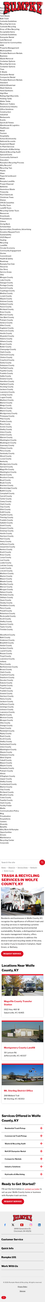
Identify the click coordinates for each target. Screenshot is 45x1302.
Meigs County (5, 405)
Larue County (5, 557)
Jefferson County (7, 544)
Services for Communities (11, 43)
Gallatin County (6, 523)
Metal (2, 179)
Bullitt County (5, 491)
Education (4, 160)
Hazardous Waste (7, 189)
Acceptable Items (7, 32)
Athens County (6, 341)
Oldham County (6, 597)
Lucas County (5, 459)
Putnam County (6, 320)
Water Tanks (5, 101)
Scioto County (6, 427)
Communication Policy (9, 811)
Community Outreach (9, 157)
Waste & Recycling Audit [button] (15, 1144)
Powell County (6, 611)
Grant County (5, 525)
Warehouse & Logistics (9, 125)
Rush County (5, 736)
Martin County (6, 715)
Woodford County (7, 635)
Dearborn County (7, 677)
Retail (2, 131)
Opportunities (6, 832)
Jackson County (6, 389)
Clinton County (6, 357)
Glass (2, 173)
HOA (2, 45)
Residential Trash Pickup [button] (15, 1128)
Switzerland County (8, 744)
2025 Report (5, 237)
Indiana (3, 661)
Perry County (5, 451)
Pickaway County (7, 416)
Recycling (4, 243)
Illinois (2, 773)
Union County (5, 432)
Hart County (5, 539)
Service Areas (6, 272)
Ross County (5, 424)
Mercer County (6, 408)
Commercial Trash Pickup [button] (16, 1136)
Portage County (6, 285)
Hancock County (7, 331)
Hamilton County (7, 381)
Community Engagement (10, 251)
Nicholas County (7, 595)
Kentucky (4, 461)
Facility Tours (5, 205)
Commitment (5, 256)
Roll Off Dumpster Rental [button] (15, 1151)
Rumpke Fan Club (7, 264)
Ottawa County (6, 448)
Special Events (6, 155)
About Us (4, 267)
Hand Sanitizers (6, 91)
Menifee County (6, 584)
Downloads (5, 216)
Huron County (5, 307)
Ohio (2, 275)
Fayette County (6, 371)
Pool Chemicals (6, 195)
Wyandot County (7, 336)
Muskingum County (8, 443)
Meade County (6, 581)
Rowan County (6, 653)
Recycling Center (7, 840)
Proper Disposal (7, 184)
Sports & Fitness (7, 123)
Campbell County (7, 493)
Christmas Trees (7, 197)
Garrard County (6, 467)
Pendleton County (7, 605)
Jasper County (6, 779)
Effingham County (7, 776)
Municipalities (6, 51)
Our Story (4, 269)
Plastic (3, 171)
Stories (3, 253)
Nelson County (6, 592)
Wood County (5, 456)
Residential (4, 8)
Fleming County (6, 517)
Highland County (7, 384)
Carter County (6, 499)
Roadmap (4, 261)
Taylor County (5, 627)
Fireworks (4, 192)
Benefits (3, 827)
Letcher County (6, 565)
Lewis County (5, 568)
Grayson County (6, 528)
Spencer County (6, 624)
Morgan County (6, 277)
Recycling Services (8, 24)
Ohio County (5, 723)
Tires (2, 69)
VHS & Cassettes (7, 203)
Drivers (3, 835)
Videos (3, 221)
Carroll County (6, 496)
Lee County (4, 560)
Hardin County (6, 333)
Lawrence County (7, 392)
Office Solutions (6, 109)
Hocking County (6, 387)
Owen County (5, 600)
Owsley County (6, 603)
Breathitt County (7, 643)
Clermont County (7, 355)
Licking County (6, 395)
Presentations (6, 219)
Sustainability (5, 235)
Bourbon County (7, 477)
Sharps (3, 200)
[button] (42, 862)
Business (3, 56)
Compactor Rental (7, 77)
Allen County (5, 325)
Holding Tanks (6, 99)
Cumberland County (8, 784)
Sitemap (22, 1291)
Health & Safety (6, 259)
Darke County (5, 363)
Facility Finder (6, 805)
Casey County (5, 501)
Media (2, 808)
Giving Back (5, 224)
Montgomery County (8, 413)
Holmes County (6, 301)
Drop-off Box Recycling (9, 29)
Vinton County (6, 435)
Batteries (4, 187)
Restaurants (5, 117)
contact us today (32, 1189)
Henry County (5, 541)
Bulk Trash (4, 19)
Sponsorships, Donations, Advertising (15, 229)
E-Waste (3, 72)
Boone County (6, 475)
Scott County (5, 619)
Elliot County (5, 509)
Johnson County (6, 709)
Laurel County (6, 651)
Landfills (3, 245)
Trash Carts (4, 13)
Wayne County (6, 299)
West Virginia (5, 757)
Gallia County (5, 376)
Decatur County (6, 680)
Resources (4, 213)
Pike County (5, 419)
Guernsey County (7, 445)
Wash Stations (6, 88)
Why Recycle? (6, 165)
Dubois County (6, 683)
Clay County (5, 507)
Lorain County (6, 296)
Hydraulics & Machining (10, 149)
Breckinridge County (8, 488)
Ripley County (5, 733)
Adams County (6, 339)
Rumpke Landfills (7, 181)
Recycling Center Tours (9, 211)
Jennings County (7, 707)
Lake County (5, 280)
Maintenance (5, 838)
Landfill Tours (5, 208)
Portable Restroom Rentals (11, 53)
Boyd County (5, 480)
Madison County (7, 400)
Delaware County (7, 365)
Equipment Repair (7, 144)
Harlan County (6, 645)
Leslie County (5, 563)
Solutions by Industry (8, 107)
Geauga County (6, 283)
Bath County (5, 637)
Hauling (3, 240)
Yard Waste (5, 16)
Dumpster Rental (7, 37)
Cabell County (6, 760)
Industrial (4, 115)
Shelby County (6, 429)
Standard (4, 83)
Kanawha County (7, 768)
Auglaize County (7, 328)
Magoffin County (7, 469)
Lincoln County (6, 571)
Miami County (6, 411)
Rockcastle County (8, 616)
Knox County (5, 312)
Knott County (5, 552)
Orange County (6, 725)
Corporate (4, 843)
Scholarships (5, 227)
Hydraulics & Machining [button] (15, 1174)
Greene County (6, 379)
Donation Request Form (10, 232)
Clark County (5, 352)
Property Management (9, 48)
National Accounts (7, 141)
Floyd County (5, 656)
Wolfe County (5, 632)
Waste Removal (6, 11)
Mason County (6, 579)
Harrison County (7, 536)
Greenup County (7, 531)
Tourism (3, 133)
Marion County (6, 403)
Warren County (6, 437)
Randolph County (7, 731)
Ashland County (6, 304)
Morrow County (6, 315)
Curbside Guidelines (8, 21)
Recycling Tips (6, 168)
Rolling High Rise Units (9, 96)
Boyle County (5, 483)
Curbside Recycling (8, 27)
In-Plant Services (7, 147)
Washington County (8, 440)
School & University (8, 139)
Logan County (6, 397)
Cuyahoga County (7, 291)
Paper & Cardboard (8, 176)
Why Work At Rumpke (9, 830)
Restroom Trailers (7, 104)
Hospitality (4, 136)
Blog (2, 813)
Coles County (5, 797)
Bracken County (6, 485)
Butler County (5, 347)
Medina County (6, 293)
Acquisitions (5, 819)
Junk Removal (6, 40)
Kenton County (6, 549)
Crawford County (7, 360)
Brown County (6, 344)
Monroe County (6, 717)
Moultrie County (6, 795)
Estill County (5, 512)
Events (3, 120)
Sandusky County (7, 453)
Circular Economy (7, 248)
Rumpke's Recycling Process (12, 163)
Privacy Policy (22, 1287)
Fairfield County (6, 368)
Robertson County (7, 613)
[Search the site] (22, 862)
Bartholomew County (9, 667)
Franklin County (6, 373)
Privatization (5, 816)
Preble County (6, 421)
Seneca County (6, 323)
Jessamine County (7, 547)
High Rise (4, 93)
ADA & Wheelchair (8, 85)
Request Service (6, 845)
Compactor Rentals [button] (13, 1159)
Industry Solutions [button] (12, 1167)
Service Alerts (5, 848)
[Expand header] (41, 3)
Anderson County (7, 640)
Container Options (7, 61)
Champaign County (8, 349)
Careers (3, 822)
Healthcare (4, 128)
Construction (5, 112)
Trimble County (6, 629)
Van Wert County (7, 317)
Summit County (6, 288)
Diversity (3, 824)
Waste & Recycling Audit (10, 152)
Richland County (7, 309)
